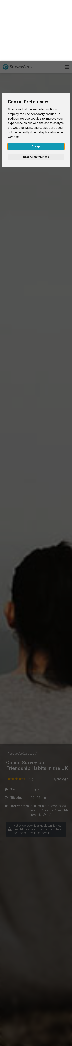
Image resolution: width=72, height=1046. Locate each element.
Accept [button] (36, 85)
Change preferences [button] (36, 95)
